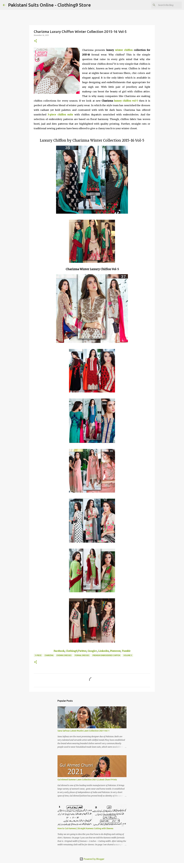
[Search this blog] (167, 5)
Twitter (82, 650)
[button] (35, 41)
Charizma (49, 655)
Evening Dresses (64, 655)
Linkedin (103, 650)
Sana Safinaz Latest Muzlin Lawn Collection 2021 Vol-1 (83, 731)
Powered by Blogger (92, 859)
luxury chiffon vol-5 (126, 100)
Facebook (59, 650)
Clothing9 (71, 650)
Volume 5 (127, 655)
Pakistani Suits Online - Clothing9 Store (49, 4)
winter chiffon (124, 50)
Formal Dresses (82, 655)
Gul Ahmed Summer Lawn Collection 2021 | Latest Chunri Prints (87, 779)
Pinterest (115, 650)
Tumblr (126, 650)
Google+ (92, 650)
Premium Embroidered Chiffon (106, 655)
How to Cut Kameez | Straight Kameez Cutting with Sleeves (85, 828)
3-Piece (38, 655)
